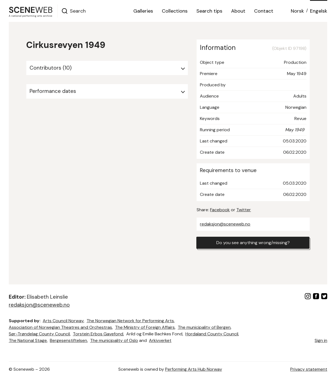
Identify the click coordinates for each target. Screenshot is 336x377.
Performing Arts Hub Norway (193, 369)
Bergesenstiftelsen (68, 340)
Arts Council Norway (63, 321)
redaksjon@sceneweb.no (225, 224)
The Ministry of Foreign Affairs (145, 327)
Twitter (243, 210)
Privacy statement (308, 369)
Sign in (321, 340)
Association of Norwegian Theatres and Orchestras (60, 327)
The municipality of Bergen (204, 327)
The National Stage (28, 340)
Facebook (220, 210)
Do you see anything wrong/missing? (253, 242)
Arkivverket (160, 340)
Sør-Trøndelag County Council (39, 334)
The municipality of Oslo (114, 340)
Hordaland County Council (211, 334)
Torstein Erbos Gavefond (98, 334)
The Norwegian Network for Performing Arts (130, 321)
